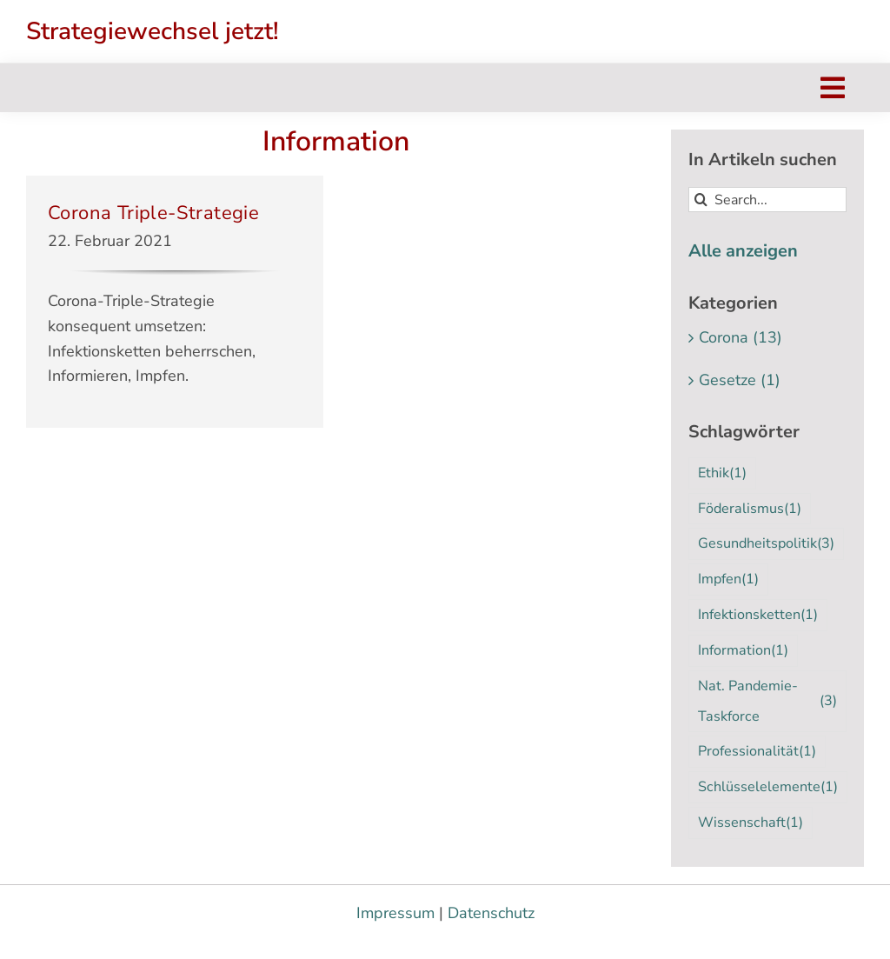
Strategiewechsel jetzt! (152, 31)
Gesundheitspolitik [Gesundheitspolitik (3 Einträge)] (766, 544)
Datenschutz (491, 912)
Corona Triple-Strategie (153, 213)
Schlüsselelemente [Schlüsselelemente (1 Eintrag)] (768, 787)
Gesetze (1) (739, 380)
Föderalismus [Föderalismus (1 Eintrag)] (749, 509)
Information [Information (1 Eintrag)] (743, 651)
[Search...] (767, 199)
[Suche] (701, 199)
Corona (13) (740, 337)
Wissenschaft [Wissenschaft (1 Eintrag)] (750, 823)
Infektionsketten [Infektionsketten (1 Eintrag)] (758, 615)
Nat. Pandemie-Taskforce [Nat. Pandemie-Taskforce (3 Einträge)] (767, 701)
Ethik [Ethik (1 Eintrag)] (722, 473)
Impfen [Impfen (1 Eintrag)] (728, 579)
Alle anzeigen (743, 251)
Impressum (395, 912)
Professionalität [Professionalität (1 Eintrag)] (757, 751)
